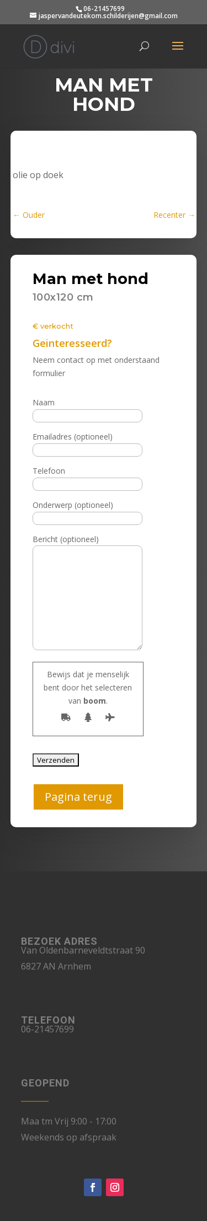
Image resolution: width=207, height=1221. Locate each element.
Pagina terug (78, 796)
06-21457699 (104, 8)
